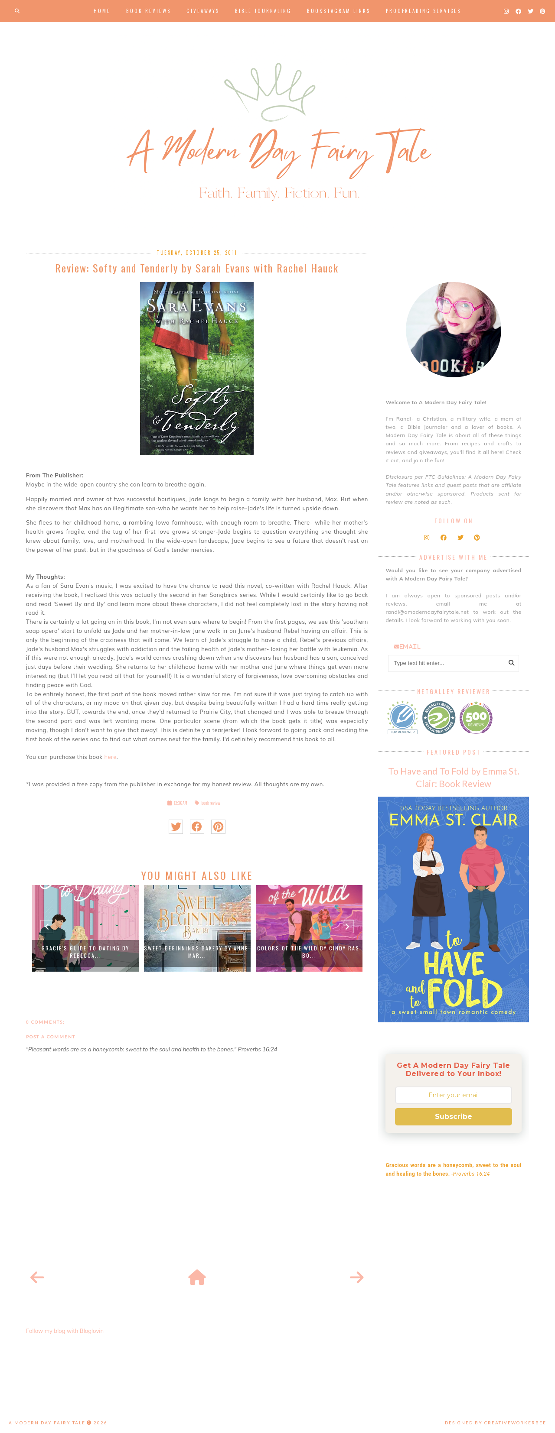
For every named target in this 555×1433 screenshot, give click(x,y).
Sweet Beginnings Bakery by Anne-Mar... (197, 951)
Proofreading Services (423, 10)
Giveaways (202, 10)
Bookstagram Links (338, 10)
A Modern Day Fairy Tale (47, 1422)
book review (210, 803)
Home (102, 10)
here (110, 756)
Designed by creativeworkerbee (495, 1422)
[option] (85, 928)
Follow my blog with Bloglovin (65, 1330)
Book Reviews (148, 10)
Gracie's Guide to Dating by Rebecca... (85, 951)
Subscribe (453, 1116)
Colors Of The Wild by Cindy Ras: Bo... (309, 951)
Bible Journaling (263, 10)
